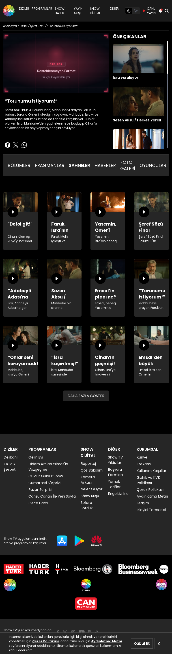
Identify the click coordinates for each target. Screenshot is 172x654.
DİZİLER (24, 8)
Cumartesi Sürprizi (44, 482)
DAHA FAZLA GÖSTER (86, 395)
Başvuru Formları (115, 472)
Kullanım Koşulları (152, 470)
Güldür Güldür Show (45, 476)
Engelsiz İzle (118, 493)
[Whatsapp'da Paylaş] (24, 145)
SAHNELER (79, 165)
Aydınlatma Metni (106, 641)
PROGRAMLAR (42, 8)
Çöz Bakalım (92, 470)
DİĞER (114, 8)
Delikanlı (11, 457)
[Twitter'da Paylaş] (15, 145)
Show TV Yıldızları (115, 460)
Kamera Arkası (88, 479)
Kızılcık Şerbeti (10, 466)
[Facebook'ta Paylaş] (7, 145)
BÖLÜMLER (19, 165)
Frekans (144, 464)
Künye (142, 457)
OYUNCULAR (153, 165)
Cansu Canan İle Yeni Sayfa (52, 496)
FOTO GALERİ (127, 165)
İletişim (143, 503)
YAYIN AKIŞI (78, 10)
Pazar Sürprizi (40, 489)
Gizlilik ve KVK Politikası (148, 480)
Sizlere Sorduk (87, 505)
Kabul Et (142, 643)
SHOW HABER (59, 10)
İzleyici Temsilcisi (151, 509)
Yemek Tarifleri (114, 484)
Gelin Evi (35, 457)
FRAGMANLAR (49, 165)
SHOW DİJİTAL (95, 10)
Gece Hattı (38, 503)
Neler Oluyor (92, 489)
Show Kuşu (90, 495)
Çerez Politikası (45, 641)
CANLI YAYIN (149, 10)
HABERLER (105, 165)
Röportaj (88, 463)
